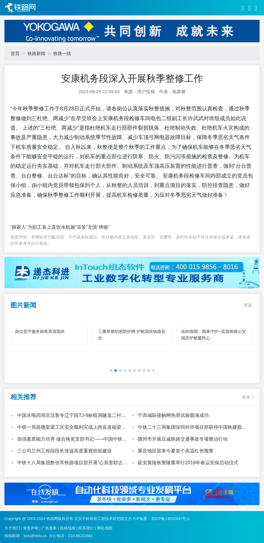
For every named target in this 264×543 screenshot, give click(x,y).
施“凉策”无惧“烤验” (90, 227)
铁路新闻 (36, 53)
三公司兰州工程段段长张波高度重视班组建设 (64, 450)
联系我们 (86, 528)
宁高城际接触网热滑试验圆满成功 (173, 415)
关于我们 (12, 528)
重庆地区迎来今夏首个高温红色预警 (175, 450)
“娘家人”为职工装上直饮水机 (40, 227)
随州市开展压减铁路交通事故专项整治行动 (183, 439)
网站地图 (104, 528)
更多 (248, 305)
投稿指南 (67, 528)
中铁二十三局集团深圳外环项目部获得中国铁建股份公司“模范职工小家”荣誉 (192, 428)
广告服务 (49, 528)
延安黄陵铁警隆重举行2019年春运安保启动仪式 (188, 462)
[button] (111, 370)
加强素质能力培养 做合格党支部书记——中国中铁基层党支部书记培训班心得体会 (72, 439)
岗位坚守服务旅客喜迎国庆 (40, 331)
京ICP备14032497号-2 (170, 518)
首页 (15, 53)
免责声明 (30, 528)
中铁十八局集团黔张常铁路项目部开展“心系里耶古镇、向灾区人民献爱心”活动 (70, 463)
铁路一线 (62, 53)
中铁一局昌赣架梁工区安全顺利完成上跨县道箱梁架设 (71, 428)
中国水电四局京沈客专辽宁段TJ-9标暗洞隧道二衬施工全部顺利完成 (71, 416)
